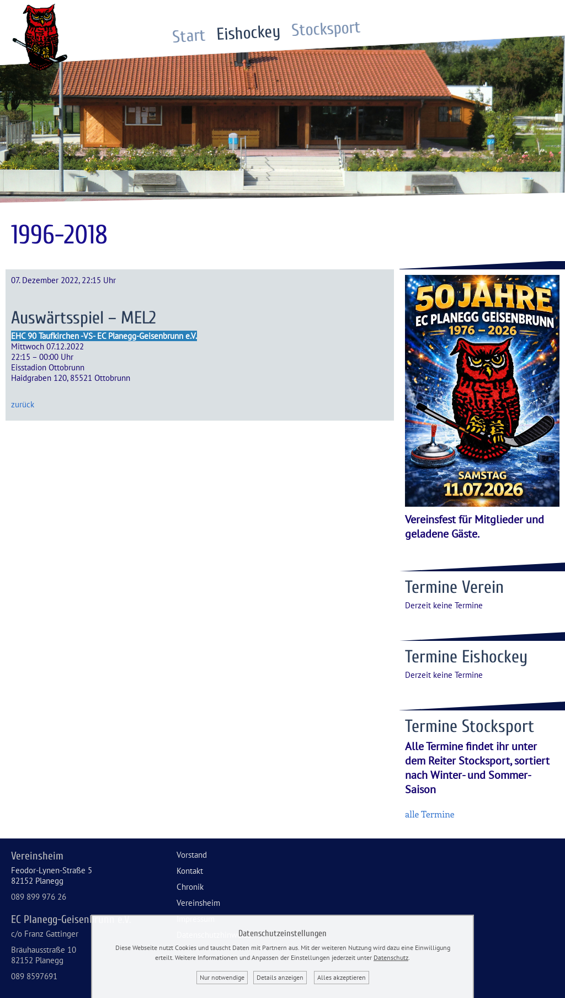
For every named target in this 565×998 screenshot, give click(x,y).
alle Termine (430, 814)
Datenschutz (391, 957)
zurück (22, 404)
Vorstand (192, 855)
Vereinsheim (198, 903)
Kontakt (190, 871)
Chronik (190, 887)
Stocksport (326, 29)
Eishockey (248, 33)
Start (189, 36)
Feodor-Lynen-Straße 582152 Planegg (51, 875)
